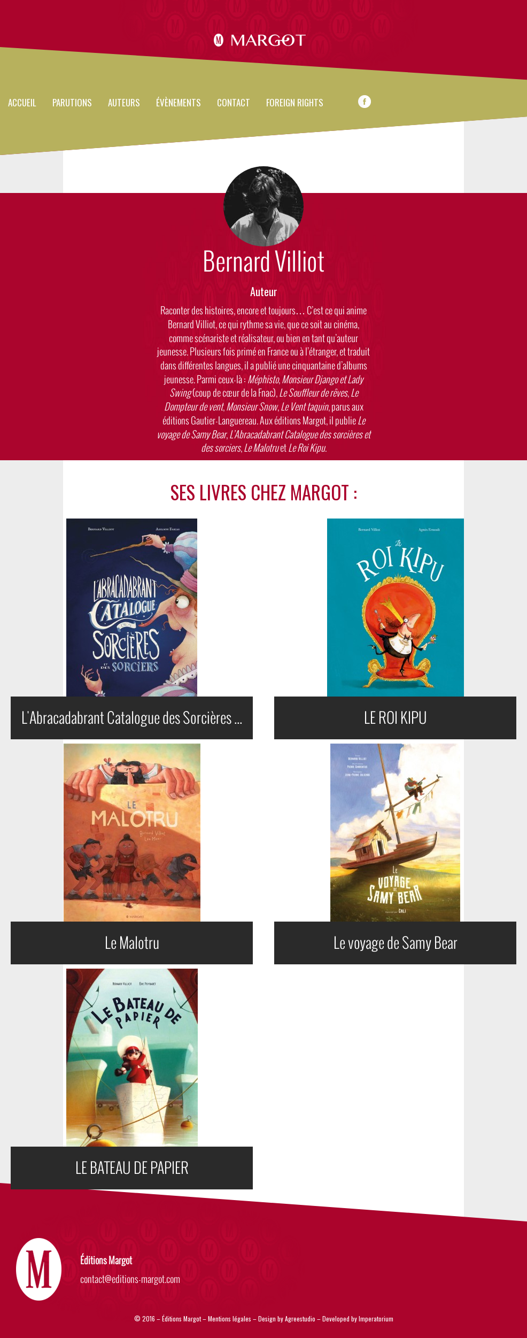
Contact (233, 103)
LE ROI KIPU (395, 718)
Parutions (72, 103)
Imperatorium (376, 1318)
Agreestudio (301, 1318)
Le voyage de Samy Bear (396, 943)
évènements (178, 103)
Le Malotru (132, 943)
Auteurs (124, 103)
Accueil (22, 103)
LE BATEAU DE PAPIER (132, 1168)
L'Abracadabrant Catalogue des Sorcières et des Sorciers (137, 718)
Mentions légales (229, 1318)
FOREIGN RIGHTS (294, 103)
